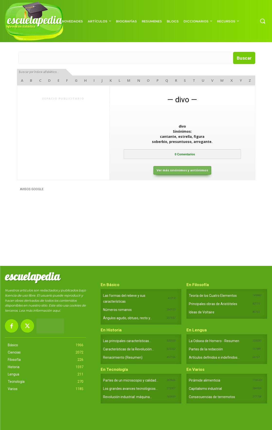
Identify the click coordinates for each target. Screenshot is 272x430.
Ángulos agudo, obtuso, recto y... (127, 318)
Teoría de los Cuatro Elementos (213, 296)
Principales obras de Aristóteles (213, 304)
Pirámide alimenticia (204, 380)
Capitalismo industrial (205, 389)
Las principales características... (127, 341)
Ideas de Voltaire (201, 312)
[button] (262, 21)
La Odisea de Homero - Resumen (214, 341)
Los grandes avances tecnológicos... (130, 389)
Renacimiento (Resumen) (122, 357)
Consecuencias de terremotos (212, 397)
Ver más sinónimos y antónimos (182, 170)
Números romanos (117, 310)
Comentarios (185, 154)
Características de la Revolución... (128, 349)
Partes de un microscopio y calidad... (130, 380)
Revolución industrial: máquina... (127, 397)
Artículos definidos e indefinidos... (214, 357)
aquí (56, 310)
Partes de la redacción (206, 349)
